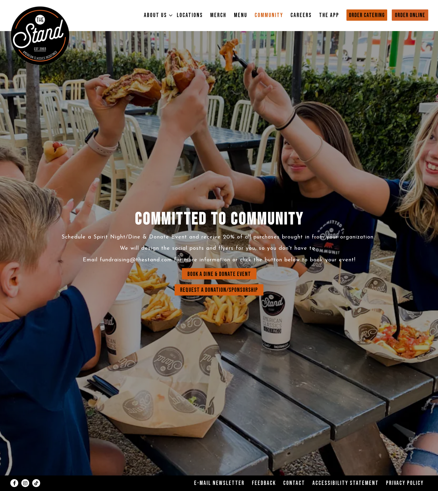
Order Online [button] (410, 15)
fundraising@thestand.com (136, 260)
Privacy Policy (405, 483)
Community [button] (269, 15)
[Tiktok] (36, 483)
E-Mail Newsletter (219, 483)
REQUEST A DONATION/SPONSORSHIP (219, 290)
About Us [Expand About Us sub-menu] (157, 15)
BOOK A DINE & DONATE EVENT (219, 274)
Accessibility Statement (345, 483)
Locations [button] (190, 15)
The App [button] (329, 15)
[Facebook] (14, 483)
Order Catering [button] (367, 15)
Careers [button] (301, 15)
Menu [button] (240, 15)
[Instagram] (25, 483)
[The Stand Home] (40, 35)
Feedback (264, 483)
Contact (294, 483)
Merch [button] (218, 15)
